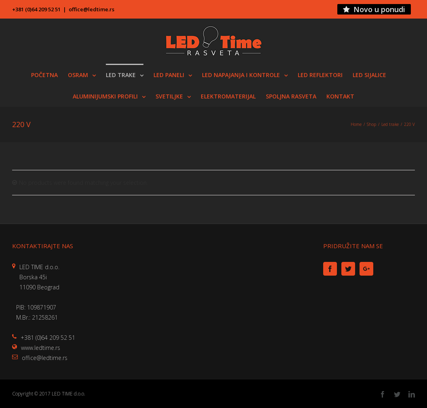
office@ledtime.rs (91, 9)
